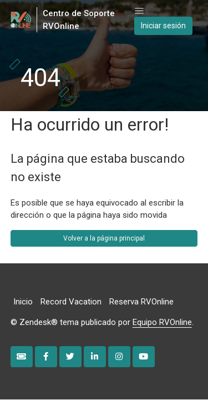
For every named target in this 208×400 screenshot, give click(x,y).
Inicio (23, 302)
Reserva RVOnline (141, 302)
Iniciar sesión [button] (163, 25)
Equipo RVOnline (162, 322)
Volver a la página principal (104, 238)
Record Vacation (71, 302)
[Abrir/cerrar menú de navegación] (139, 11)
